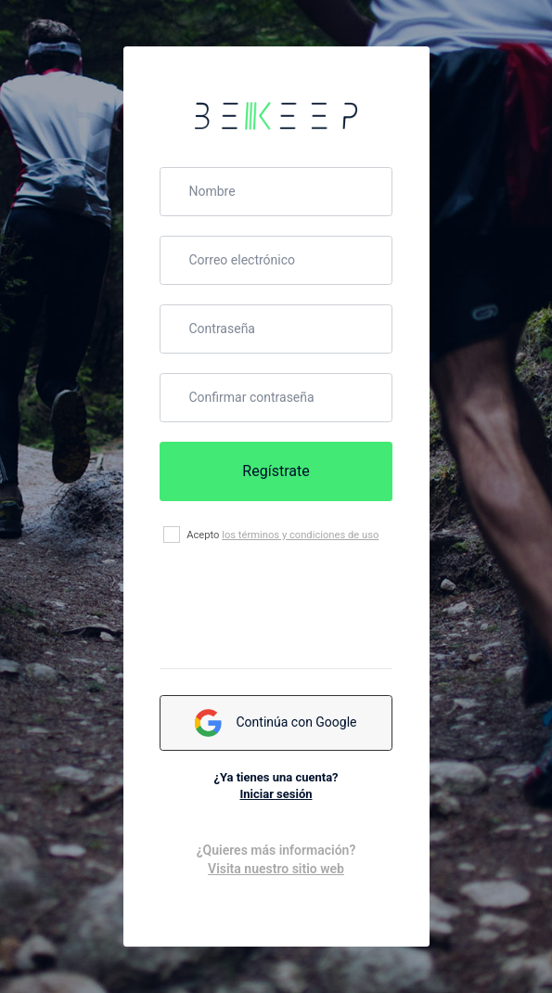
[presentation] (301, 606)
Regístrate (275, 471)
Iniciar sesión (275, 794)
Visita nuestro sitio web (276, 868)
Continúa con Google (275, 723)
